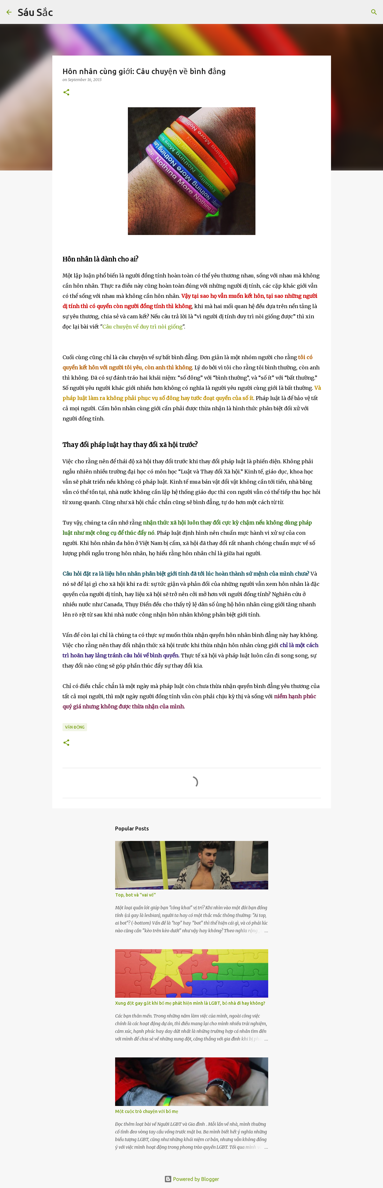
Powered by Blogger (191, 1179)
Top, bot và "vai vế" (135, 894)
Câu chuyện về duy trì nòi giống (142, 326)
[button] (66, 92)
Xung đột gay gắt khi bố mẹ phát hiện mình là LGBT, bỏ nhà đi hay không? (190, 1003)
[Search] (62, 12)
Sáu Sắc (35, 12)
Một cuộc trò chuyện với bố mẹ (146, 1111)
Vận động (75, 727)
